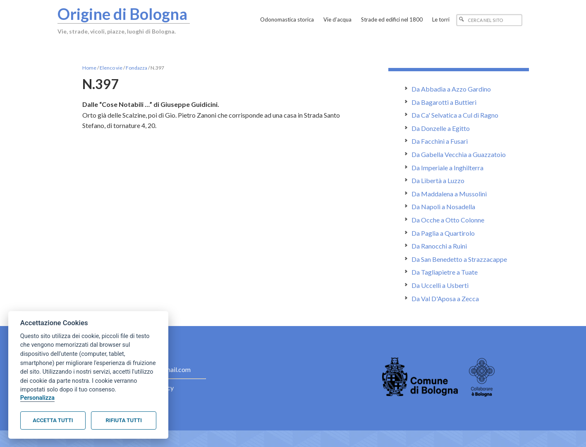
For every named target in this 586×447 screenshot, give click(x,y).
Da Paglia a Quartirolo (443, 233)
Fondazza (136, 68)
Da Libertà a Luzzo (437, 180)
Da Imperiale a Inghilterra (447, 168)
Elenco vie (111, 68)
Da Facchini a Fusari (439, 141)
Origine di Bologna (122, 13)
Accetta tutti (53, 420)
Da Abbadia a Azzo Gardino (451, 89)
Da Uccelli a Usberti (440, 285)
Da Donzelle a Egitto (440, 128)
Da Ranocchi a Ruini (439, 246)
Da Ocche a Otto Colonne (447, 220)
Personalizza (37, 397)
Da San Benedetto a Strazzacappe (459, 259)
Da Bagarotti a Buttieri (443, 102)
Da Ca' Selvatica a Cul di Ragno (454, 115)
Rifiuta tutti (124, 420)
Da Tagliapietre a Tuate (444, 272)
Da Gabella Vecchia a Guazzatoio (458, 154)
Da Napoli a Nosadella (443, 206)
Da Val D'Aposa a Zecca (445, 298)
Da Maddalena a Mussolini (449, 194)
